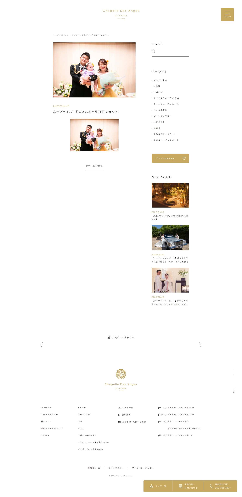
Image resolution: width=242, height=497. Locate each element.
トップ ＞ (57, 35)
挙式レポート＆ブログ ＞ (71, 35)
